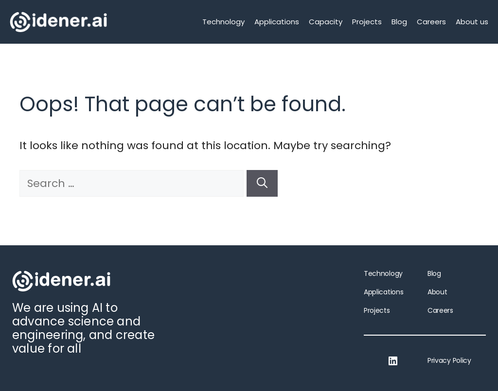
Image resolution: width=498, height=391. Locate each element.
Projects (367, 22)
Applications (276, 22)
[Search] (262, 183)
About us (472, 22)
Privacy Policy (449, 360)
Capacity (325, 22)
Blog (399, 22)
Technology (223, 22)
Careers (431, 22)
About (437, 292)
